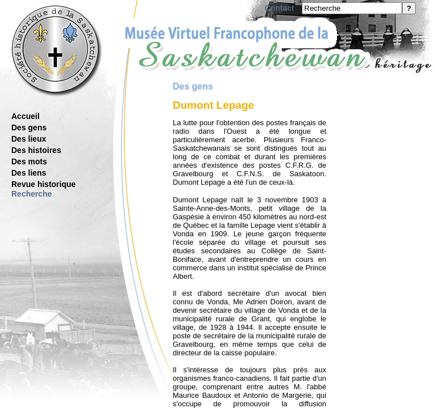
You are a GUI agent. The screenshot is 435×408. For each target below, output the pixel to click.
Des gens (28, 127)
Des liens (28, 172)
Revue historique (43, 184)
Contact (279, 7)
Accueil (25, 116)
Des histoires (36, 150)
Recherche (31, 193)
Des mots (29, 161)
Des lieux (28, 138)
